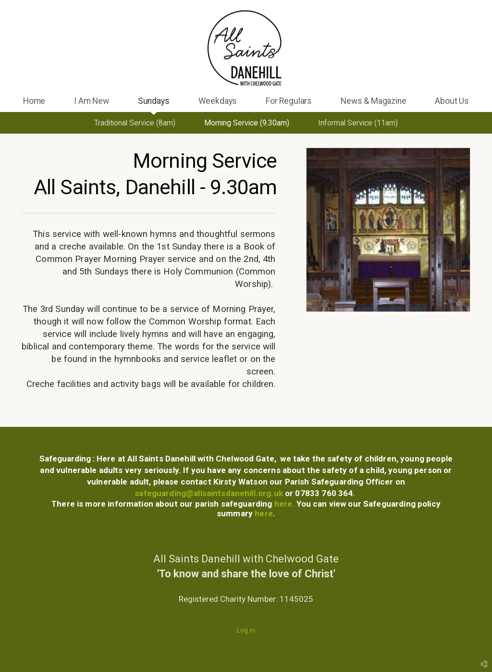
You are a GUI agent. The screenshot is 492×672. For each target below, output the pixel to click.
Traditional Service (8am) (134, 122)
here (263, 513)
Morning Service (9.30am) (246, 122)
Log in (246, 630)
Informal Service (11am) (358, 122)
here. (285, 504)
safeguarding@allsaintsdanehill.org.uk (209, 493)
